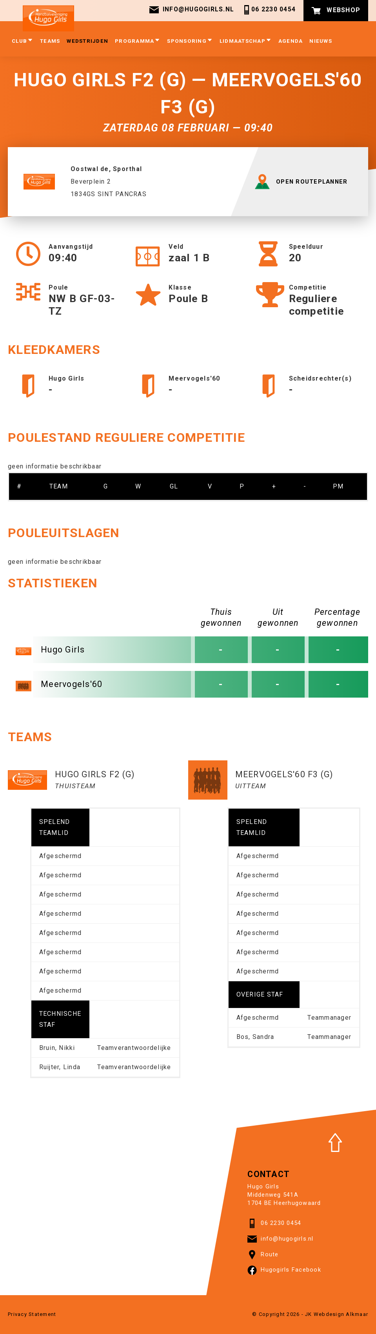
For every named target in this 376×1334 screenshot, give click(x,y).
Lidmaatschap (246, 41)
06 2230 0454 (269, 10)
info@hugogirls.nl (191, 10)
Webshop (335, 10)
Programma (137, 41)
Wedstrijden (87, 42)
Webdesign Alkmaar (341, 1314)
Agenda (290, 42)
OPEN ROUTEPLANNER (303, 182)
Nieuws (320, 42)
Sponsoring (190, 41)
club (22, 41)
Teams (50, 42)
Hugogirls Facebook (284, 1270)
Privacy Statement (32, 1314)
